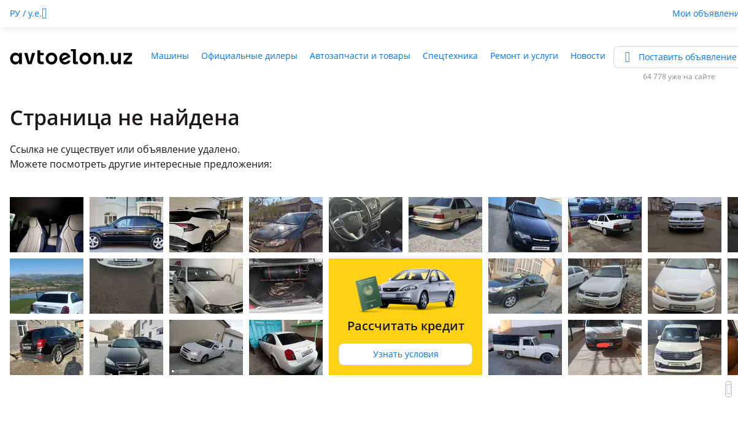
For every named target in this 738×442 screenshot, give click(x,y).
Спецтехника (450, 55)
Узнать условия (406, 354)
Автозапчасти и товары (360, 55)
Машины (170, 55)
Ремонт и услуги (524, 55)
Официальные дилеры (249, 55)
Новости (588, 55)
